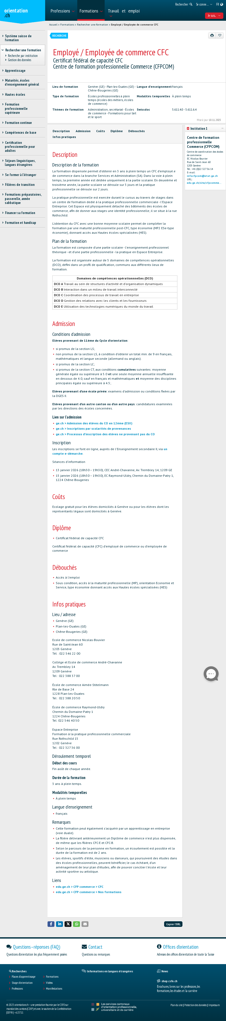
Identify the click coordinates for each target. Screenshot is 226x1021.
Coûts (100, 131)
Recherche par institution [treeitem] (23, 55)
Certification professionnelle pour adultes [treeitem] (20, 146)
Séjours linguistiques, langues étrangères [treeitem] (20, 162)
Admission (83, 131)
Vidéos (49, 983)
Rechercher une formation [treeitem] (23, 50)
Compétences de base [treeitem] (20, 132)
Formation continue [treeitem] (18, 122)
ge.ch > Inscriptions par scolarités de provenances (93, 428)
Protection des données (195, 1005)
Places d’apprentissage (23, 976)
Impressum (214, 1005)
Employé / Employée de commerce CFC (134, 24)
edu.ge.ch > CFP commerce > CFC (79, 887)
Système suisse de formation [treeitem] (18, 38)
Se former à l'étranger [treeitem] (20, 175)
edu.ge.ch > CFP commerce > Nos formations (88, 892)
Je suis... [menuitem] (214, 15)
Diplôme (116, 131)
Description (61, 131)
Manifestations (54, 988)
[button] (51, 924)
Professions (17, 988)
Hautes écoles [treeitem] (15, 94)
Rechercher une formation (92, 24)
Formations (67, 24)
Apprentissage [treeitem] (15, 70)
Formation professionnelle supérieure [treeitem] (16, 108)
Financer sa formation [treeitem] (20, 213)
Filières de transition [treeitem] (20, 184)
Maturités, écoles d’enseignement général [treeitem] (22, 82)
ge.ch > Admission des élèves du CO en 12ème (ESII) (94, 423)
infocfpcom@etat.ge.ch (202, 176)
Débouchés (136, 131)
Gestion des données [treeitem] (19, 60)
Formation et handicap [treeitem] (20, 222)
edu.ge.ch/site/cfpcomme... (204, 183)
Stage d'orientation (22, 983)
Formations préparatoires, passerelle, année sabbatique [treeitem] (23, 198)
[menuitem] (62, 10)
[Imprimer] (212, 35)
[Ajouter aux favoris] (219, 35)
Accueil (53, 24)
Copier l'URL (173, 924)
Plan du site (176, 1005)
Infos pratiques (64, 137)
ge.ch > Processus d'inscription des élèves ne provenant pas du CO (105, 434)
